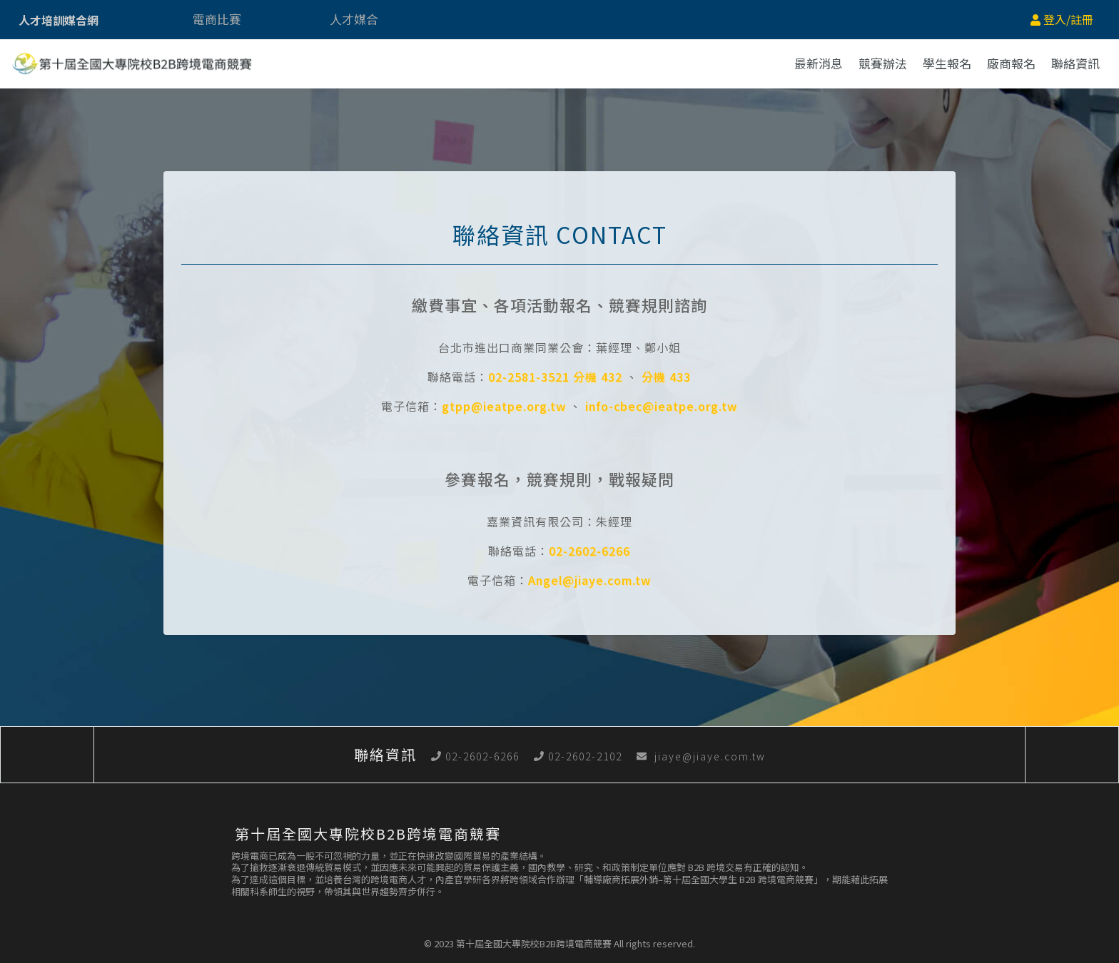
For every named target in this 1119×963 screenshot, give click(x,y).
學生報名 (947, 63)
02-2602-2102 (578, 756)
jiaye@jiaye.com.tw (701, 756)
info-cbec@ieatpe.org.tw (661, 405)
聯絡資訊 (1075, 63)
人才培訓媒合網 (58, 20)
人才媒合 (354, 19)
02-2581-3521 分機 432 (555, 376)
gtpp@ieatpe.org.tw (504, 405)
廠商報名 (1011, 63)
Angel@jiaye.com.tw (589, 579)
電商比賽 (217, 19)
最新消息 (818, 63)
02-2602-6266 (589, 550)
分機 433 (666, 376)
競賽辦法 (883, 63)
